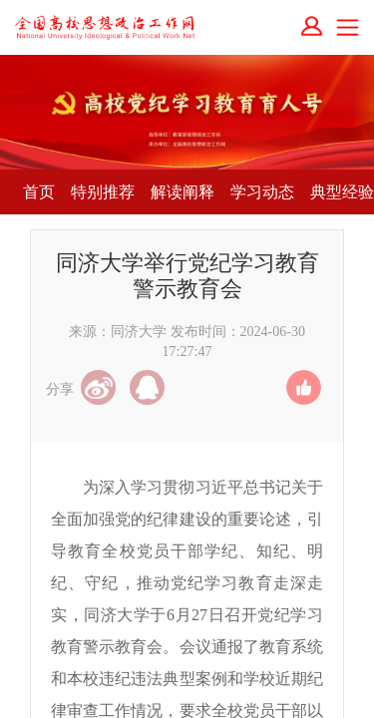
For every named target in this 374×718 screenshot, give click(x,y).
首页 (39, 191)
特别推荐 (103, 191)
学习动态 (262, 191)
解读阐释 (182, 191)
